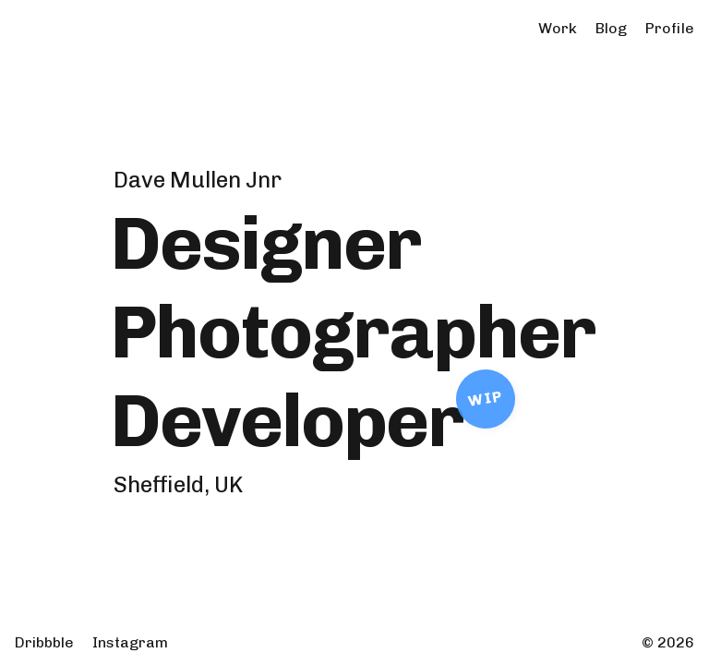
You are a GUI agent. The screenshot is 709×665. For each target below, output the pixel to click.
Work (557, 28)
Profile (669, 28)
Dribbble (44, 642)
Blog (611, 28)
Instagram (130, 642)
